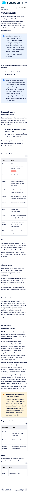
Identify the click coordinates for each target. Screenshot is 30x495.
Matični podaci (4, 9)
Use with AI (22, 7)
